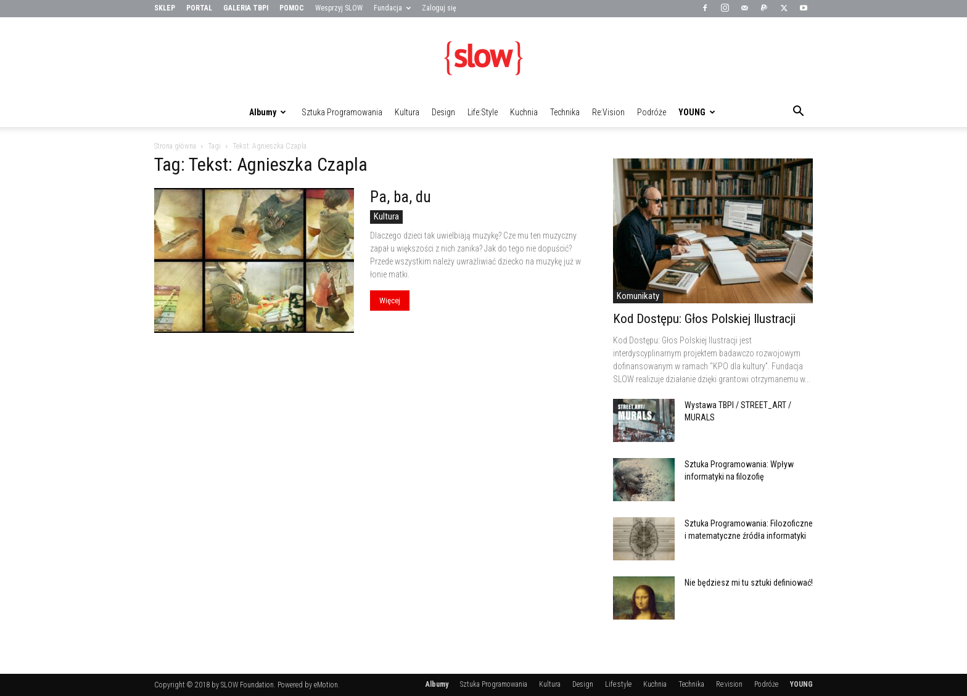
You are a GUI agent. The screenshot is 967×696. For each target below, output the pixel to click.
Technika (565, 112)
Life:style (482, 112)
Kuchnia (524, 112)
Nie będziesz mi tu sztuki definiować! (749, 583)
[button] (798, 113)
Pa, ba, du (400, 197)
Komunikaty (638, 295)
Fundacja (392, 8)
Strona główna (175, 146)
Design (443, 112)
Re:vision (608, 112)
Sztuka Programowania (342, 112)
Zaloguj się (439, 8)
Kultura (407, 112)
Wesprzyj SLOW (339, 8)
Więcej (389, 300)
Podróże (651, 112)
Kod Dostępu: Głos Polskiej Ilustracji (704, 318)
